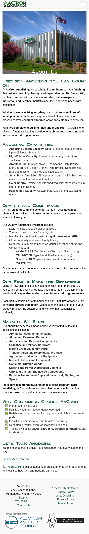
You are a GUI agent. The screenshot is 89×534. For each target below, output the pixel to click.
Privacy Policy (65, 499)
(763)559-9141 (15, 466)
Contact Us (23, 505)
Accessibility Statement (65, 488)
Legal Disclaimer (65, 495)
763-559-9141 (23, 501)
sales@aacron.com (18, 459)
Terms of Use (65, 503)
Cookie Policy (65, 492)
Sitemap (23, 497)
